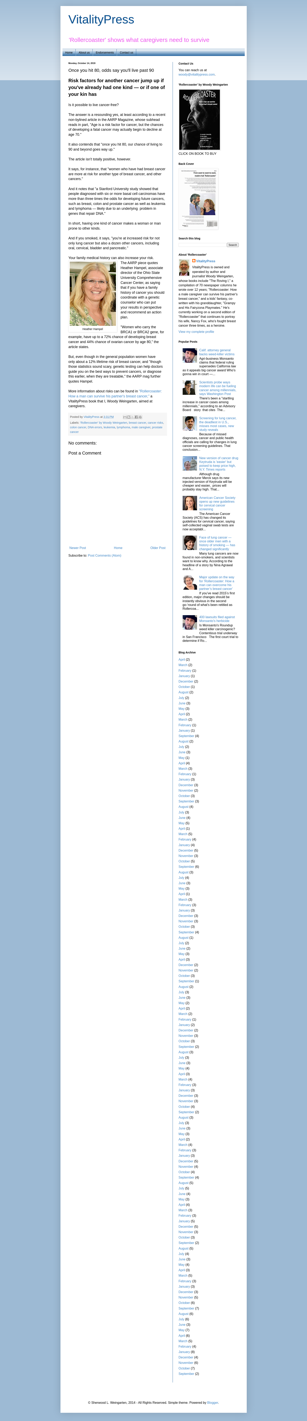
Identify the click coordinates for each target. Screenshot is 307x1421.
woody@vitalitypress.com (197, 74)
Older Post (158, 548)
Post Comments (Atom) (104, 555)
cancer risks (155, 422)
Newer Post (77, 548)
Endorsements (105, 52)
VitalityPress (101, 19)
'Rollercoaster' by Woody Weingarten (103, 422)
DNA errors (95, 427)
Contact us (126, 52)
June (182, 703)
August (184, 692)
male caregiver (141, 427)
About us (84, 52)
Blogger (212, 1402)
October (184, 687)
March (183, 665)
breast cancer (137, 422)
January (184, 676)
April (182, 659)
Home (69, 52)
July (181, 698)
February (185, 670)
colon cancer (78, 427)
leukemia (109, 427)
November (186, 790)
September (186, 736)
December (186, 681)
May (182, 708)
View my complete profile (196, 331)
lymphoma (123, 427)
